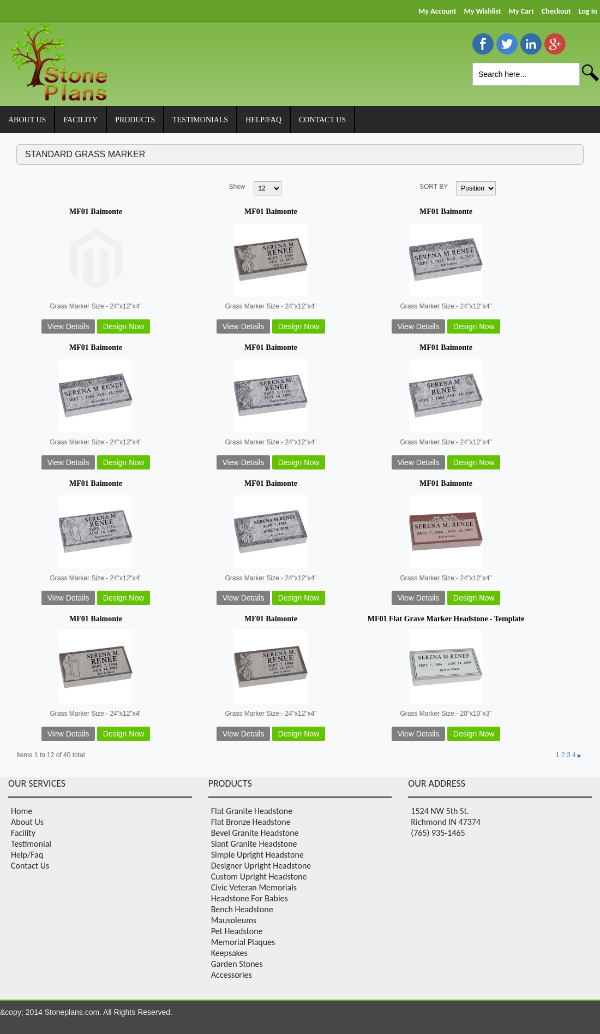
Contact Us (30, 865)
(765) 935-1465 (438, 833)
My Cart (521, 11)
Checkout (556, 11)
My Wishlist (482, 11)
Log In (588, 11)
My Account (437, 11)
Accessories (231, 975)
